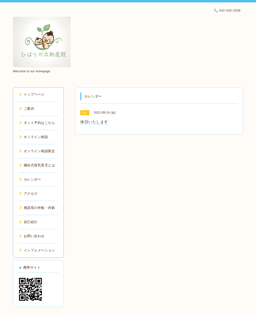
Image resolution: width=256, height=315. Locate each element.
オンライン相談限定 (37, 151)
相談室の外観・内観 (37, 208)
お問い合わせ (32, 236)
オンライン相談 (33, 137)
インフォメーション (37, 250)
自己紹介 (28, 222)
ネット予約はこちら (37, 123)
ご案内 (26, 108)
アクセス (28, 193)
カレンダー (30, 179)
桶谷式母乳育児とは (37, 165)
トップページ (32, 94)
